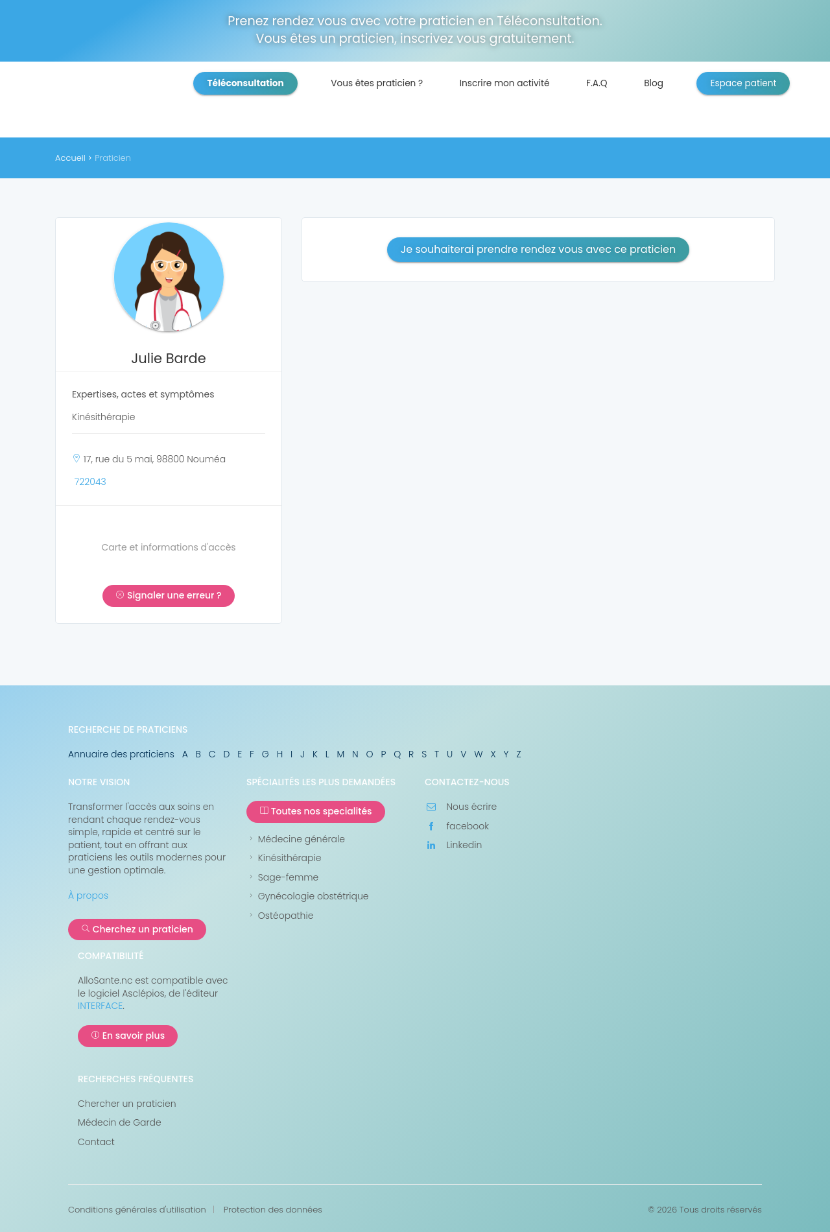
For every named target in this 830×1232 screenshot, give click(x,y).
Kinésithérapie (283, 858)
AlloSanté (138, 103)
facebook (457, 826)
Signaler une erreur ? (168, 595)
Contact (96, 1142)
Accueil (70, 158)
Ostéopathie (279, 916)
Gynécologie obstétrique (307, 896)
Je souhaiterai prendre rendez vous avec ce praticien (538, 249)
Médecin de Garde (119, 1123)
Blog (653, 83)
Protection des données (273, 1210)
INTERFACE (100, 1005)
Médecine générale (295, 839)
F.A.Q (597, 83)
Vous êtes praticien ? (377, 83)
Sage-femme (282, 877)
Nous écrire (461, 807)
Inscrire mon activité (505, 83)
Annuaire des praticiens (121, 754)
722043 (90, 481)
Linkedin (453, 845)
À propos (88, 895)
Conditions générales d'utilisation (137, 1210)
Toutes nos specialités (315, 811)
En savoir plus (128, 1035)
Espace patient (743, 83)
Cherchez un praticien (137, 929)
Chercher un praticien (127, 1104)
